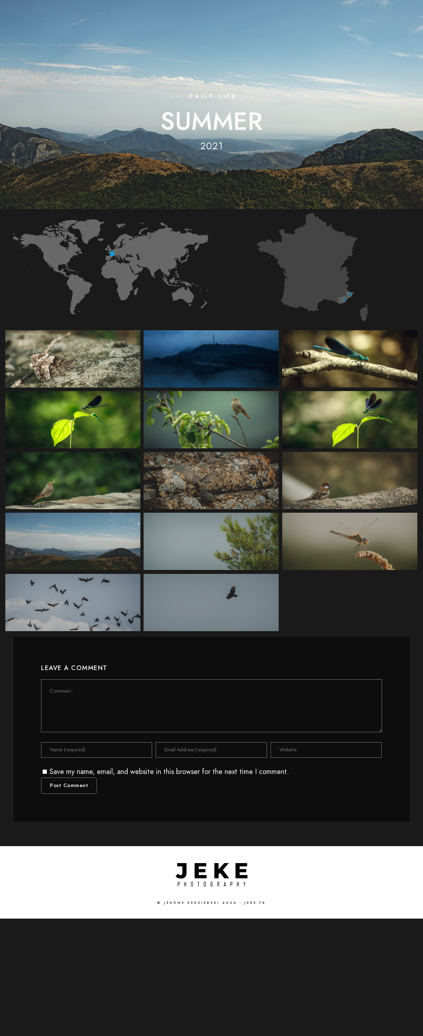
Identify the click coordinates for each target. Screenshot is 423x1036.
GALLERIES (337, 29)
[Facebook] (333, 14)
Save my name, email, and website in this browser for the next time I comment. (169, 889)
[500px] (395, 14)
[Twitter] (345, 14)
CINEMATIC (292, 29)
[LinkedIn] (358, 14)
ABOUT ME (381, 29)
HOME (254, 29)
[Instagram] (383, 14)
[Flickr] (370, 14)
